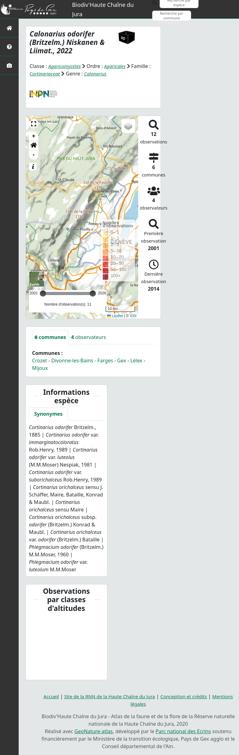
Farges (105, 360)
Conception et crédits (186, 696)
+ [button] (33, 136)
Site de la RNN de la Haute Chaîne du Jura (108, 696)
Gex (121, 360)
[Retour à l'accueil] (9, 28)
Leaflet (115, 316)
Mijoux (40, 367)
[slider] (93, 293)
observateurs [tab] (88, 336)
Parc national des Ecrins (183, 731)
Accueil (46, 696)
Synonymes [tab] (48, 413)
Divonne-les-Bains (72, 360)
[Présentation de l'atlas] (9, 46)
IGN (133, 316)
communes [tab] (50, 336)
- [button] (33, 154)
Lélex (136, 360)
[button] (33, 123)
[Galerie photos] (9, 65)
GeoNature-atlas (93, 731)
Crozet (39, 360)
